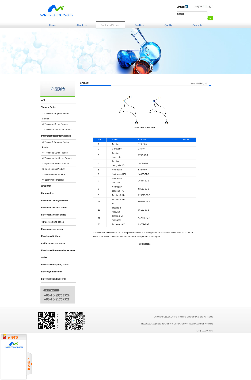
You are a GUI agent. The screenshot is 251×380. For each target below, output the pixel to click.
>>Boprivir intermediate (53, 180)
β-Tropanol (117, 149)
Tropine (115, 144)
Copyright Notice (203, 324)
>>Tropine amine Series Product (57, 129)
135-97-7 (142, 149)
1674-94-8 (143, 163)
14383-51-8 (143, 174)
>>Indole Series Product (53, 169)
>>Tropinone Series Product (55, 124)
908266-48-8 (144, 201)
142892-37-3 (144, 218)
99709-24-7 (143, 224)
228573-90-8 (144, 195)
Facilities (139, 25)
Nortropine (117, 170)
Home (52, 25)
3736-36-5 (143, 155)
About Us (82, 25)
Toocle (192, 324)
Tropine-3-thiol (118, 195)
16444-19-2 (143, 181)
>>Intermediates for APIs (53, 174)
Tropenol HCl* (118, 224)
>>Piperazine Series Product (55, 163)
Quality (168, 25)
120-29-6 (142, 144)
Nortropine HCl (119, 174)
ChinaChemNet (181, 324)
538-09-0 (142, 170)
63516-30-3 (143, 189)
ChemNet (168, 324)
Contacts (197, 25)
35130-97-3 (143, 210)
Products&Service (110, 25)
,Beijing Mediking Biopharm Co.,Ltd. (187, 317)
